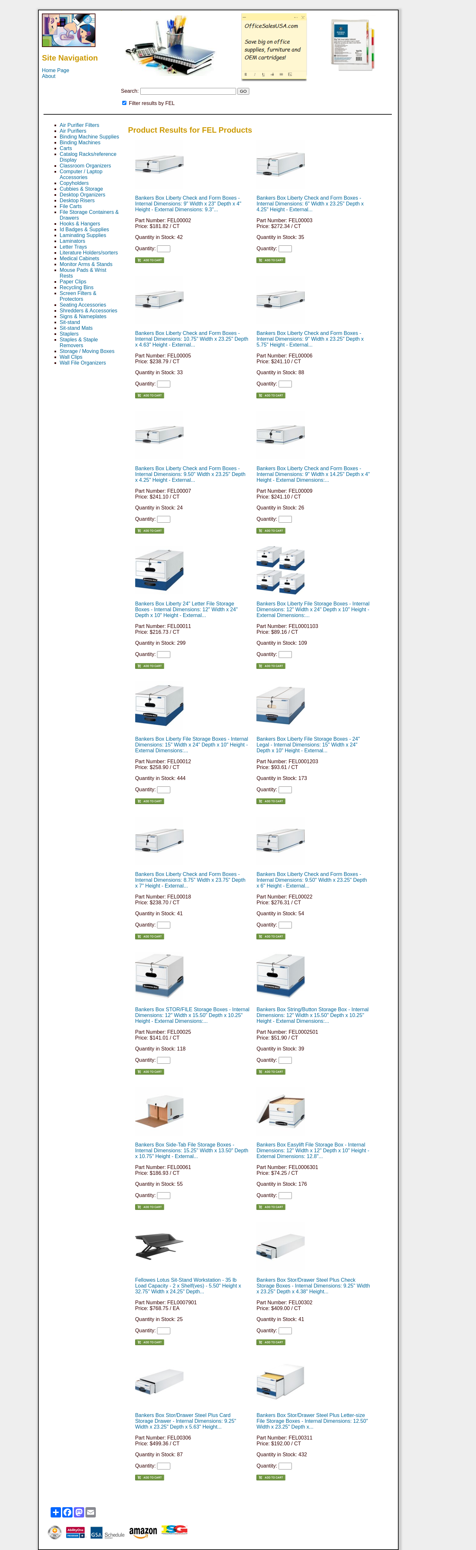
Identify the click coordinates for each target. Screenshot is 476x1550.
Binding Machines (80, 142)
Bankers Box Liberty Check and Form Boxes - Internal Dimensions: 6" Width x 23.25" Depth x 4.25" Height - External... (309, 203)
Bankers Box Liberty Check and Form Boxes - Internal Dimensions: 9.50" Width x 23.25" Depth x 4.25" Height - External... (190, 474)
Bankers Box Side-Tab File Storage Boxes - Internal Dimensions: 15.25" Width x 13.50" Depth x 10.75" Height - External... (191, 1150)
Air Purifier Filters (79, 125)
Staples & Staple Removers (79, 342)
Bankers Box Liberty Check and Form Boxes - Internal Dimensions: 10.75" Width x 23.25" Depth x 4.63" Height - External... (191, 338)
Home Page (55, 70)
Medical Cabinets (79, 258)
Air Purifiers (73, 131)
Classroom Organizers (85, 165)
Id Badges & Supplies (84, 229)
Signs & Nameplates (83, 316)
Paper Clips (73, 281)
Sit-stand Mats (76, 328)
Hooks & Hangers (80, 223)
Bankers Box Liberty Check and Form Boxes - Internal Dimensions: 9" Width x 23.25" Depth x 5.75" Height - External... (309, 338)
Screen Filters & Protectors (78, 296)
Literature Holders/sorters (89, 252)
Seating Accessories (83, 305)
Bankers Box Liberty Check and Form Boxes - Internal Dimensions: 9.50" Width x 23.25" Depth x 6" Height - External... (311, 880)
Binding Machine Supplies (89, 136)
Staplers (69, 334)
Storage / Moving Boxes (87, 351)
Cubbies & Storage (81, 189)
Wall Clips (71, 357)
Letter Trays (73, 247)
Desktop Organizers (82, 194)
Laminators (72, 241)
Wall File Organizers (83, 363)
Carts (66, 148)
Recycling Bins (77, 287)
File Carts (71, 206)
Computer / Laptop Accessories (81, 174)
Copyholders (74, 183)
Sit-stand (70, 322)
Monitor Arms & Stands (86, 264)
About (48, 76)
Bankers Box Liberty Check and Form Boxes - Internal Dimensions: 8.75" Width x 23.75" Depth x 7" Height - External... (190, 880)
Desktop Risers (77, 200)
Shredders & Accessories (88, 310)
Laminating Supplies (83, 235)
